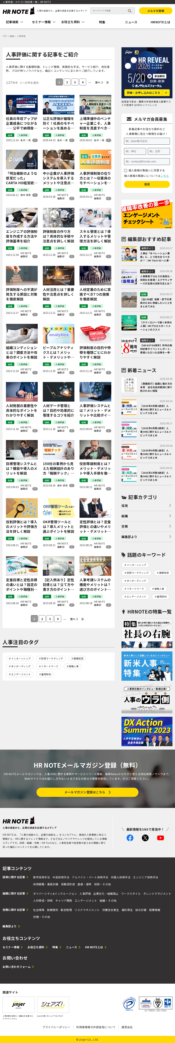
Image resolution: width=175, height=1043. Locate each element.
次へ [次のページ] (98, 82)
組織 (124, 516)
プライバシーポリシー (56, 1027)
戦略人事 (74, 666)
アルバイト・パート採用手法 (90, 877)
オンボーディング (21, 666)
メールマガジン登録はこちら (84, 792)
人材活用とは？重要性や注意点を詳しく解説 (58, 294)
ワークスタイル (131, 893)
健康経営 (78, 658)
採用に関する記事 (14, 877)
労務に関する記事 (14, 910)
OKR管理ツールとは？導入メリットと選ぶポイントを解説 (58, 526)
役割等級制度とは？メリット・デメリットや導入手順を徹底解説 (95, 468)
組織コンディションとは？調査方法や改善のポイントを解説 (21, 352)
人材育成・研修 (43, 900)
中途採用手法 (60, 877)
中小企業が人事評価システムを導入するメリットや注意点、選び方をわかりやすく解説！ (58, 178)
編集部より (129, 536)
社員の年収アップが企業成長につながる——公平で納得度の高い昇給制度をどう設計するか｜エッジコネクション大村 (21, 123)
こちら (165, 176)
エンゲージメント (21, 674)
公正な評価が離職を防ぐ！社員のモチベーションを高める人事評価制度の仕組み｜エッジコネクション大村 (58, 123)
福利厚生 (127, 910)
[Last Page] (107, 82)
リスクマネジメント (87, 910)
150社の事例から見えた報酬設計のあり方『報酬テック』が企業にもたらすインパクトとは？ (58, 468)
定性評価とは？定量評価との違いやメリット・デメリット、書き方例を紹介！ (95, 526)
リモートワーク (49, 666)
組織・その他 (108, 900)
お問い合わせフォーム (17, 967)
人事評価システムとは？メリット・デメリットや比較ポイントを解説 (95, 410)
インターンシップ (21, 658)
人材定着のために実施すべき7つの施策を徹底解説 (95, 294)
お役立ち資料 (36, 947)
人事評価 (85, 893)
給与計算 (141, 910)
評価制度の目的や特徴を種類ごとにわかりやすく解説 (95, 352)
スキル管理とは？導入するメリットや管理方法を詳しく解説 (95, 236)
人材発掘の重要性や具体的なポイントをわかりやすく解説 (21, 410)
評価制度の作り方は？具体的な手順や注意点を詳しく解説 (58, 236)
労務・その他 (41, 917)
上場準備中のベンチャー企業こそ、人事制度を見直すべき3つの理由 (95, 123)
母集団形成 (68, 884)
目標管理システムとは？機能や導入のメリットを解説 (21, 468)
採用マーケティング (52, 658)
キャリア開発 (63, 900)
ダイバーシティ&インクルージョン (55, 893)
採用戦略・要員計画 (45, 884)
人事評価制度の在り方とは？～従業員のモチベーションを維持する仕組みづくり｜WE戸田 (95, 178)
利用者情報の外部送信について (96, 1027)
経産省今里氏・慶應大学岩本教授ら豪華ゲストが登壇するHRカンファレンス (146, 103)
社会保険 (38, 910)
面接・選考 (84, 884)
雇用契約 (46, 674)
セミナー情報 (11, 947)
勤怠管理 (66, 910)
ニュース (131, 22)
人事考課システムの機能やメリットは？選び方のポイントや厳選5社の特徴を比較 (95, 584)
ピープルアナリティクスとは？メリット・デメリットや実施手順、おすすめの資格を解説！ (58, 352)
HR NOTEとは (94, 947)
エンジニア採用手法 (145, 877)
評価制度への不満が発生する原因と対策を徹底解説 (21, 294)
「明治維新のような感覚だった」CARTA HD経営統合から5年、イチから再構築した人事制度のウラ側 (21, 178)
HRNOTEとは (160, 22)
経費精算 (154, 910)
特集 (102, 22)
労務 (124, 526)
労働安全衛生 (110, 910)
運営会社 (127, 1027)
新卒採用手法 (41, 877)
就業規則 (52, 910)
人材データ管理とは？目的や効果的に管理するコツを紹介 (58, 410)
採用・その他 (102, 884)
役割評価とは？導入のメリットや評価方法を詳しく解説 (21, 526)
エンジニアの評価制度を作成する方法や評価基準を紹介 (21, 236)
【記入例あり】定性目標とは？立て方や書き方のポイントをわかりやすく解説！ (58, 584)
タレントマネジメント (157, 893)
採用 (124, 505)
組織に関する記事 (14, 893)
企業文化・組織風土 (106, 893)
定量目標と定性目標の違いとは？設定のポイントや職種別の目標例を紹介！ (21, 584)
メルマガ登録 (155, 11)
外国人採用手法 (121, 877)
